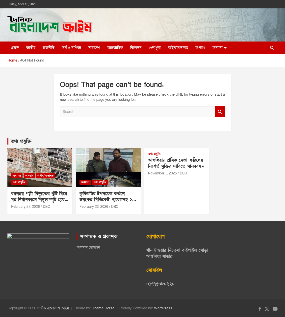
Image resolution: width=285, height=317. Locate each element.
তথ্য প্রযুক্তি (21, 141)
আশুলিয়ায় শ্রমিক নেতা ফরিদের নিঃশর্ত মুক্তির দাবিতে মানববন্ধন (176, 163)
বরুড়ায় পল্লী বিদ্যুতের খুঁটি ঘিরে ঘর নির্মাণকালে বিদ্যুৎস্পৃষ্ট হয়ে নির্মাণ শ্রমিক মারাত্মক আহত (39, 200)
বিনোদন (135, 47)
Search (220, 111)
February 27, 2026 (25, 206)
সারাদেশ (94, 47)
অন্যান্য (217, 47)
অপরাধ (200, 47)
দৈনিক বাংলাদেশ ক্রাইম (53, 308)
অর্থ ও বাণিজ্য (71, 47)
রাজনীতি (48, 47)
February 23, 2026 (93, 206)
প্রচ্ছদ (15, 47)
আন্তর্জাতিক (115, 47)
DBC (46, 206)
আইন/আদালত (178, 47)
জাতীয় (30, 47)
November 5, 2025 (162, 173)
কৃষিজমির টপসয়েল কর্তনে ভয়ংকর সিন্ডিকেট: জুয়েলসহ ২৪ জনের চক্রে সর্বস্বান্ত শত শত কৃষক (107, 203)
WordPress (163, 308)
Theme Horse (103, 308)
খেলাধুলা (155, 47)
